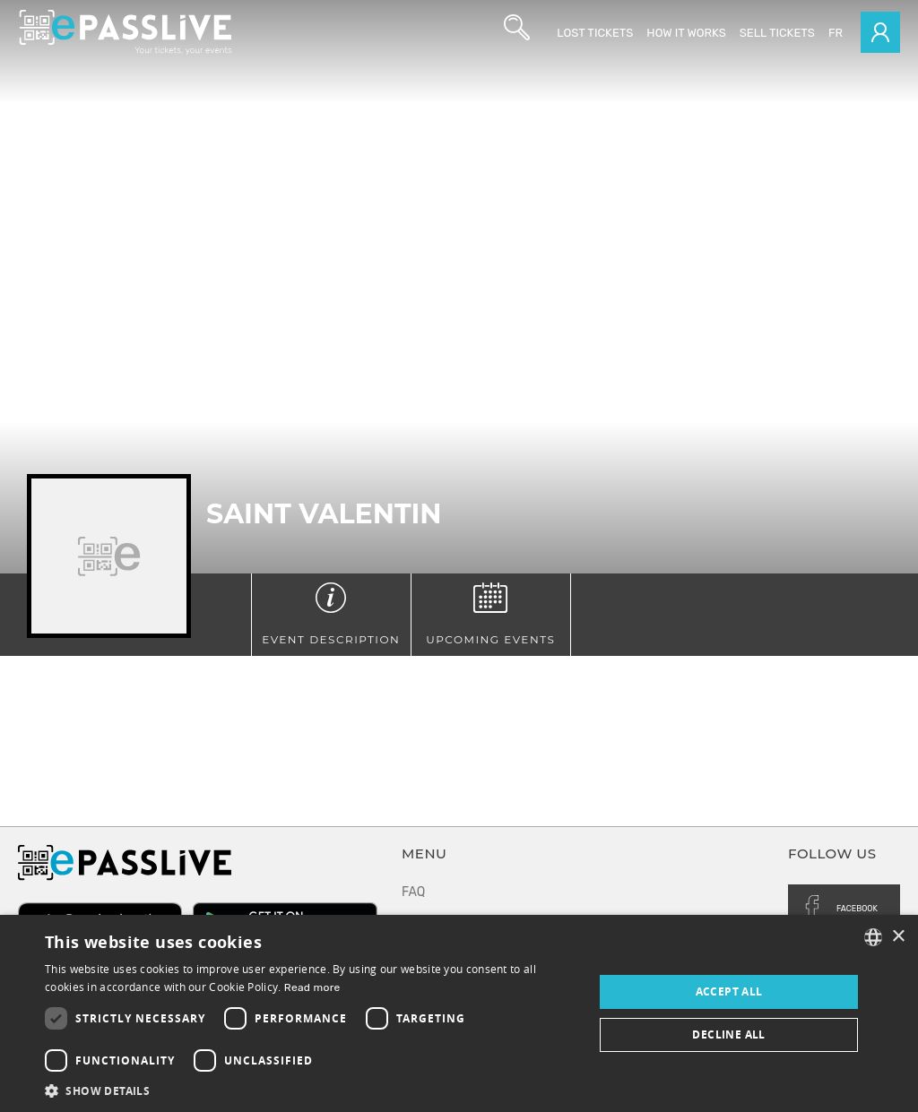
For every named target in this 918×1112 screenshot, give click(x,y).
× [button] (898, 937)
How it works (685, 32)
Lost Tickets (595, 32)
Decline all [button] (728, 1034)
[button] (311, 1090)
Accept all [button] (729, 991)
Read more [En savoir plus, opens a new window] (312, 987)
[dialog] (459, 1013)
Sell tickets (777, 32)
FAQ (413, 892)
